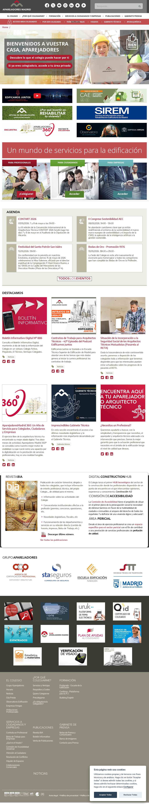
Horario (9, 689)
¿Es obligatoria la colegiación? (40, 702)
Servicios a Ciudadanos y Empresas (83, 16)
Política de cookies (88, 795)
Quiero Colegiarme (41, 693)
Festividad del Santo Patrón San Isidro (40, 246)
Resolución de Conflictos (17, 757)
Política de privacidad (69, 795)
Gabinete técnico (63, 444)
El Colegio (12, 16)
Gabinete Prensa (133, 16)
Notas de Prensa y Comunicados (67, 733)
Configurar (128, 787)
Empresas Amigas (14, 705)
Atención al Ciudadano (16, 752)
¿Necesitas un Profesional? (116, 425)
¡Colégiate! (26, 194)
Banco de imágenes (68, 738)
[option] (12, 16)
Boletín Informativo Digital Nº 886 (22, 338)
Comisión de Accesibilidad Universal (17, 747)
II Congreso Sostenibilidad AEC (105, 218)
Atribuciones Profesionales (12, 710)
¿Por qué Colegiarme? (33, 16)
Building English (67, 697)
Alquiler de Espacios (15, 761)
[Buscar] (119, 6)
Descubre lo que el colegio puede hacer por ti (39, 57)
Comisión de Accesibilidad (105, 501)
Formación (55, 16)
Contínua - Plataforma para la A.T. (69, 692)
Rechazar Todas (130, 795)
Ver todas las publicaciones (54, 540)
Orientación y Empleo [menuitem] (75, 27)
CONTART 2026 (27, 218)
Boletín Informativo (41, 736)
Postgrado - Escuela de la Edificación (71, 686)
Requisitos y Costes (41, 689)
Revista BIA (38, 732)
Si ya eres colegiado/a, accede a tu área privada (39, 65)
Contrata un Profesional (16, 732)
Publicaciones (112, 16)
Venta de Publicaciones (43, 740)
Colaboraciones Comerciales (13, 766)
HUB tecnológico (121, 482)
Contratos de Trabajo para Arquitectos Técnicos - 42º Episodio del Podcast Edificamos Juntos (73, 341)
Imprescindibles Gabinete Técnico (70, 425)
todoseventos (74, 278)
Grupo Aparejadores (15, 685)
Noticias (75, 22)
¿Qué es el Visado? (14, 742)
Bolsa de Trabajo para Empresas (15, 737)
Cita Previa (11, 697)
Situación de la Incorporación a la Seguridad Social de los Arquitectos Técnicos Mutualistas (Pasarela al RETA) (121, 342)
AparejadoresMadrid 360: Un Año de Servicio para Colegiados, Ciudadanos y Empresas (23, 429)
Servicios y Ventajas (41, 685)
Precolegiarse (39, 697)
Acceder (74, 194)
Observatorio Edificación (17, 701)
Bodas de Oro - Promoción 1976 (106, 246)
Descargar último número (57, 534)
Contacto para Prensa (69, 742)
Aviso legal (53, 795)
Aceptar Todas (105, 795)
